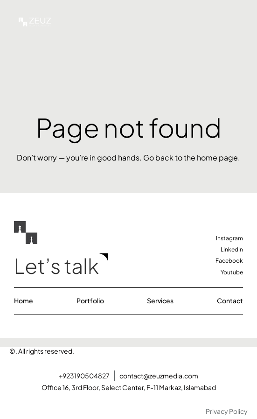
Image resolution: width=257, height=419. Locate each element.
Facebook (229, 260)
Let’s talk (56, 265)
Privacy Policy (227, 411)
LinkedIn (232, 249)
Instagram (229, 238)
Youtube (232, 272)
